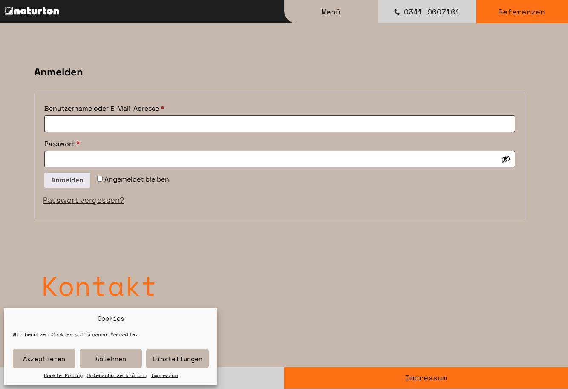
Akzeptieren (44, 358)
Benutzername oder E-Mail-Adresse (123, 107)
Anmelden (67, 180)
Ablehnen (110, 358)
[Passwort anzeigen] (505, 159)
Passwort (81, 142)
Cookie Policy (63, 375)
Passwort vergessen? (83, 200)
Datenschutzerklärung (117, 375)
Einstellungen (177, 358)
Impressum (164, 375)
